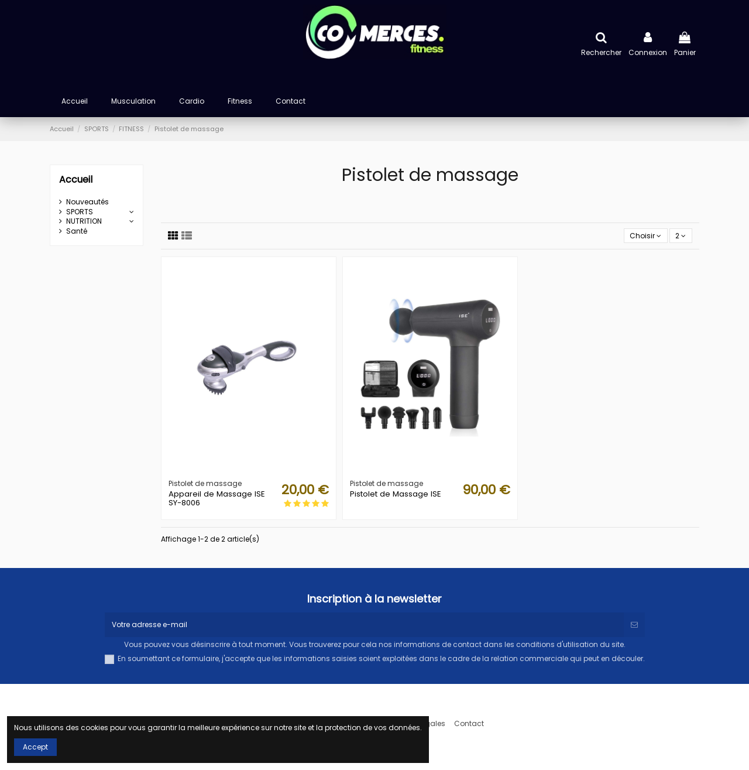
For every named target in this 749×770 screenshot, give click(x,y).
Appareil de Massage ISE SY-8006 (217, 498)
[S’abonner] (634, 624)
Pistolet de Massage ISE (395, 493)
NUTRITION (84, 221)
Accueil (75, 179)
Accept (35, 747)
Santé (76, 231)
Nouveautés (87, 202)
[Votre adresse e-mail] (364, 624)
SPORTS (79, 212)
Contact (469, 723)
